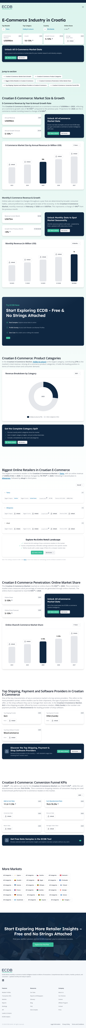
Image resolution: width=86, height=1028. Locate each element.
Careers (60, 999)
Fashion (16, 498)
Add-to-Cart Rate (9, 801)
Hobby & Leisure (28, 29)
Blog (31, 1003)
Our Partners (62, 996)
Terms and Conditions (78, 1024)
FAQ (31, 1006)
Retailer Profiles (6, 992)
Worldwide (50, 29)
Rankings (4, 1006)
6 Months (76, 243)
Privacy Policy (66, 1024)
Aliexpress (6, 478)
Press (59, 1010)
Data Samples (34, 1010)
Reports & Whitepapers (36, 996)
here (25, 559)
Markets (4, 999)
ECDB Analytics (6, 1017)
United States (33, 498)
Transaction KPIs (6, 996)
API (3, 1010)
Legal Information (55, 1024)
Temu (7, 29)
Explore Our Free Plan (43, 945)
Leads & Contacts (7, 1013)
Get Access (22, 58)
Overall (80, 485)
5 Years (77, 145)
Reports (4, 1003)
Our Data (32, 992)
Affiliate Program (63, 1003)
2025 (77, 373)
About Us (61, 992)
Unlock (8, 816)
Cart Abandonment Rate (54, 801)
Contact (60, 1006)
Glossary (32, 999)
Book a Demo (11, 58)
